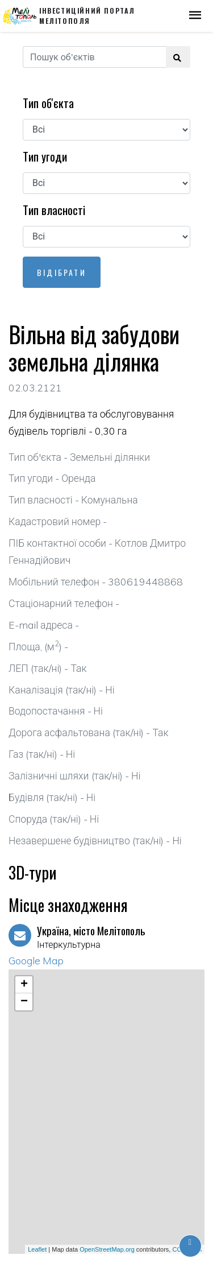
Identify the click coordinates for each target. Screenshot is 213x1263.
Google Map (36, 960)
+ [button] (24, 984)
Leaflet (37, 1249)
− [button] (24, 1001)
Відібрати (61, 272)
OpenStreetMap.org (107, 1249)
